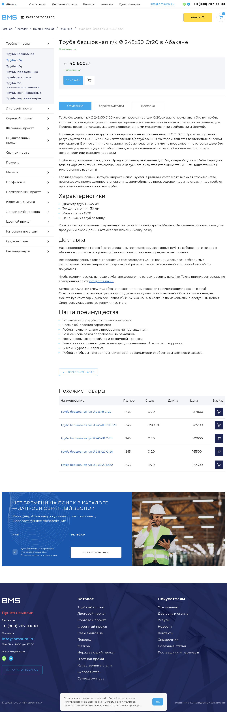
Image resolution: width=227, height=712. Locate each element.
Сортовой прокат (92, 620)
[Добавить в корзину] (90, 80)
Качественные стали (95, 665)
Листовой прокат (92, 613)
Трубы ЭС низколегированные (28, 85)
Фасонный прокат (92, 626)
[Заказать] (73, 80)
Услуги (163, 620)
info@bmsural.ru (162, 4)
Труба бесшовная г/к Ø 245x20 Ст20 (87, 451)
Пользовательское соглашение (39, 555)
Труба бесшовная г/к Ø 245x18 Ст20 (86, 438)
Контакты (106, 4)
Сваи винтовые (90, 633)
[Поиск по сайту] (198, 17)
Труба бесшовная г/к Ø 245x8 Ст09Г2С (89, 425)
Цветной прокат (91, 659)
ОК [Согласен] (158, 701)
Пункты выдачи (129, 4)
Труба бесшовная (21, 54)
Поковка (84, 639)
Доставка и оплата (64, 4)
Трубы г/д (14, 60)
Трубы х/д (14, 66)
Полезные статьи (172, 646)
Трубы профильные (28, 72)
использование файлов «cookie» (84, 701)
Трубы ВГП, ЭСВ (28, 77)
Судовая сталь (89, 672)
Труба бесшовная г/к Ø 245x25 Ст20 (87, 464)
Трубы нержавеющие (28, 98)
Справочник (168, 639)
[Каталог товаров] (37, 17)
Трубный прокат (91, 607)
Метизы (84, 646)
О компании (37, 4)
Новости (89, 4)
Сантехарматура (91, 678)
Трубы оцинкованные (28, 92)
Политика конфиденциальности (199, 702)
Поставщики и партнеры (178, 652)
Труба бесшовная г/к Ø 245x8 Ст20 (86, 411)
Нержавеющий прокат (96, 652)
